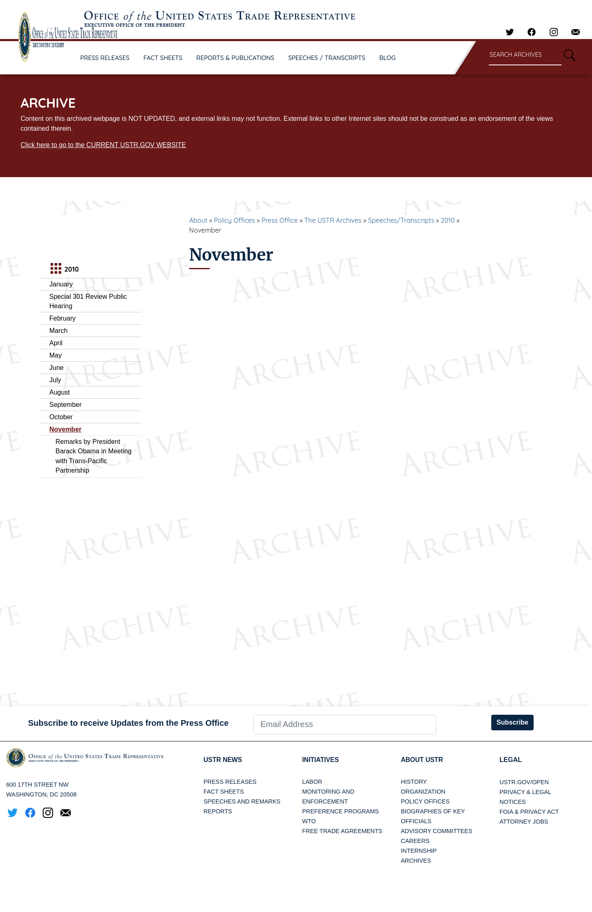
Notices (513, 802)
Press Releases (230, 782)
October (61, 416)
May (55, 355)
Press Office (279, 220)
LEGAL (511, 759)
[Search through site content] (525, 55)
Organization (423, 792)
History (414, 782)
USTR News (223, 759)
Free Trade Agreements (342, 831)
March (58, 330)
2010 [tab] (64, 269)
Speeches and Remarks (242, 802)
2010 (448, 220)
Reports (218, 811)
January (61, 284)
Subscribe (512, 722)
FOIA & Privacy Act (529, 811)
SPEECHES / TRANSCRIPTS (326, 58)
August (59, 392)
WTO (309, 821)
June (56, 367)
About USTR (422, 759)
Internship (419, 851)
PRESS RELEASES (105, 58)
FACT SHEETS (163, 58)
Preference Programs (340, 811)
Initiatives (321, 759)
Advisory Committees (436, 831)
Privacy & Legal (525, 792)
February (62, 318)
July (55, 379)
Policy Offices (234, 220)
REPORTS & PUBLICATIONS (236, 58)
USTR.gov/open (524, 782)
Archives (416, 861)
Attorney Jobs (524, 821)
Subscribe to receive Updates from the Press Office (128, 722)
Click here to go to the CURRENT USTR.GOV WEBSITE (103, 144)
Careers (415, 841)
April (55, 342)
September (65, 404)
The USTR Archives (332, 220)
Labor (312, 782)
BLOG (387, 58)
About (198, 220)
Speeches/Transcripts (401, 220)
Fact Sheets (224, 792)
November (65, 429)
